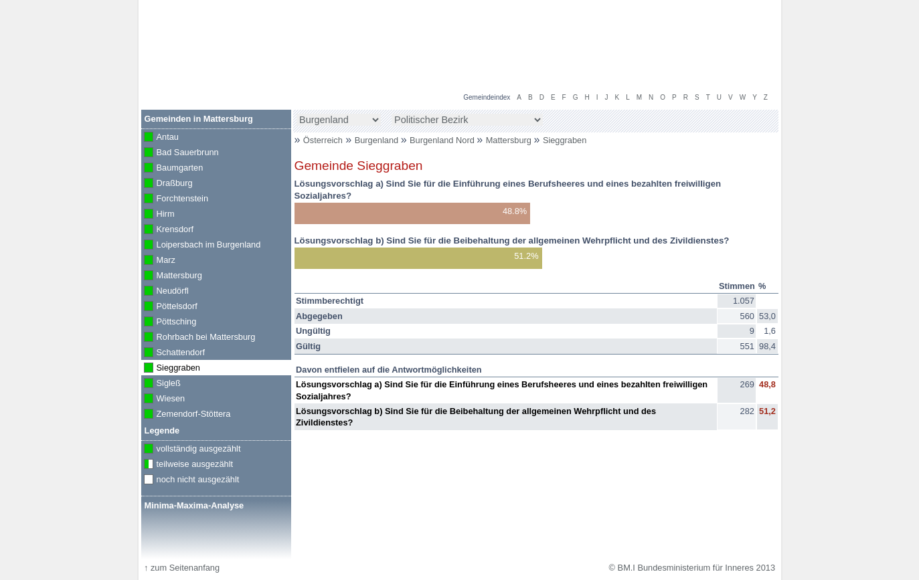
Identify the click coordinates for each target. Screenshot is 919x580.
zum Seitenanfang (182, 568)
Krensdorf (167, 230)
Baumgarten (172, 169)
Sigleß (161, 384)
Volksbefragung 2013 (729, 14)
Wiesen (163, 399)
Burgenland (378, 140)
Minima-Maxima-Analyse (194, 505)
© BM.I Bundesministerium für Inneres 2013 (692, 568)
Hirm (158, 215)
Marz (158, 261)
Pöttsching (169, 322)
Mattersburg (510, 140)
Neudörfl (165, 292)
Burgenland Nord (443, 140)
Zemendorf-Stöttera (186, 415)
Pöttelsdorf (169, 307)
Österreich (323, 140)
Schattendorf (173, 353)
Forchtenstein (175, 199)
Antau (160, 138)
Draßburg (167, 184)
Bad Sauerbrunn (180, 153)
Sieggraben (564, 140)
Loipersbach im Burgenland (201, 245)
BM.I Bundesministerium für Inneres (227, 67)
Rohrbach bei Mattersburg (198, 338)
